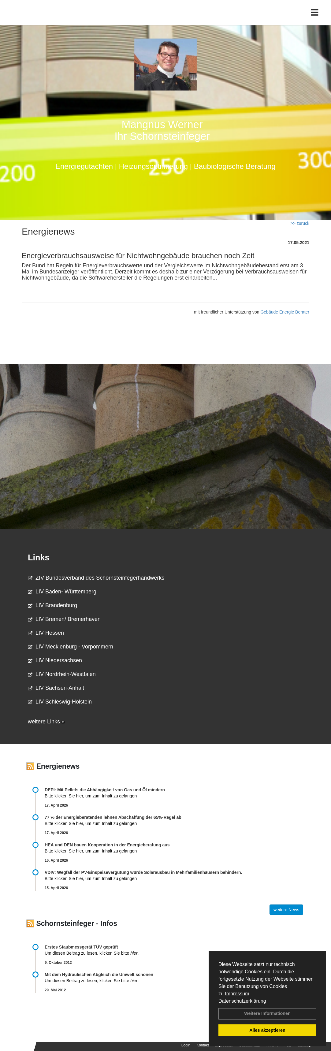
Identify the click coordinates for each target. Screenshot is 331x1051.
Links (39, 557)
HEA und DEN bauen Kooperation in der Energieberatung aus (107, 844)
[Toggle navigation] (314, 17)
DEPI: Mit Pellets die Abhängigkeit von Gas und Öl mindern (108, 789)
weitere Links (46, 722)
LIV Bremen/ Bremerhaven (64, 619)
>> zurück (300, 223)
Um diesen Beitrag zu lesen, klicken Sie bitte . (92, 953)
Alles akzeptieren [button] (267, 1030)
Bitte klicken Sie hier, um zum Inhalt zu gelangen (91, 795)
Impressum (237, 993)
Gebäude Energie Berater (284, 312)
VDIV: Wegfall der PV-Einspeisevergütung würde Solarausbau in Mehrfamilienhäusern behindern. (143, 872)
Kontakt (202, 1045)
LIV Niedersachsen (55, 660)
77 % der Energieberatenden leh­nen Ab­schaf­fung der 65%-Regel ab (113, 817)
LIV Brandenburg (52, 605)
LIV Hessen (46, 633)
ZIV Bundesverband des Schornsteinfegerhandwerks (96, 578)
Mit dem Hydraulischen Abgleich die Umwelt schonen (99, 974)
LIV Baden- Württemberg (62, 592)
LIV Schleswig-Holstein (60, 702)
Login (185, 1045)
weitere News (286, 909)
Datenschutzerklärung (242, 1001)
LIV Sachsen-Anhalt (56, 688)
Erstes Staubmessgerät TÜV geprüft (81, 947)
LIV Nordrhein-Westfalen (62, 674)
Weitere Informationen (267, 1013)
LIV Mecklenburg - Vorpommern (70, 647)
